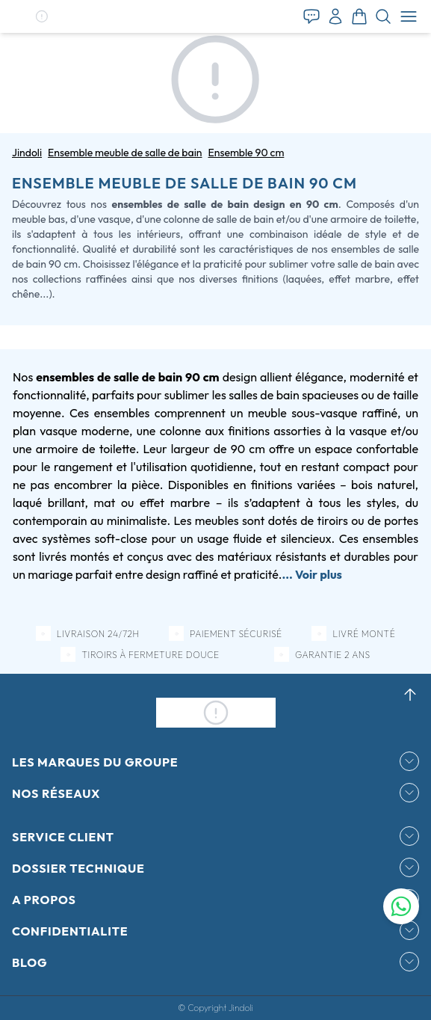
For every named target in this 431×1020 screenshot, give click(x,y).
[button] (41, 16)
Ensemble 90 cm (246, 152)
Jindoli (27, 152)
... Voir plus (311, 574)
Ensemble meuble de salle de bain (125, 152)
